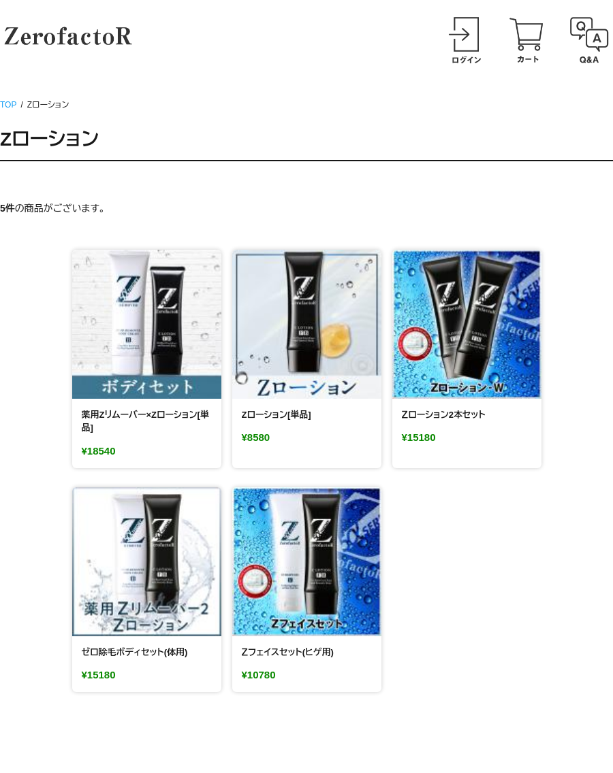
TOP (8, 105)
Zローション (49, 139)
